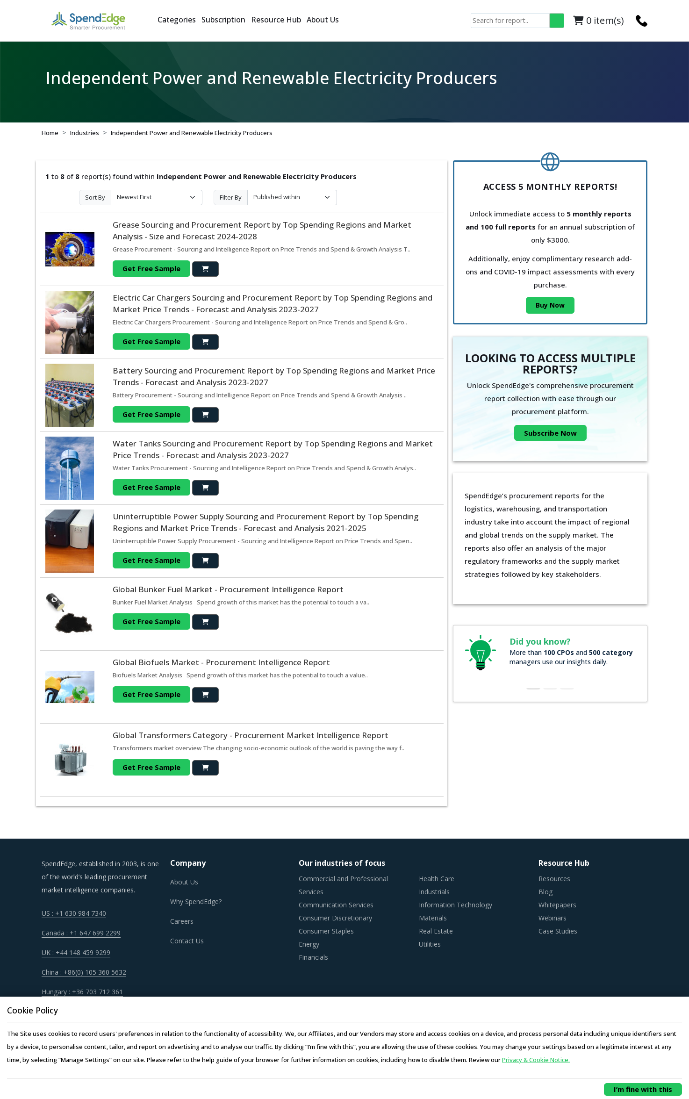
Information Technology (455, 904)
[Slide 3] (567, 688)
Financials (313, 957)
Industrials (434, 891)
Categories (177, 19)
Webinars (552, 917)
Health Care (436, 878)
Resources (554, 878)
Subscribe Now (550, 433)
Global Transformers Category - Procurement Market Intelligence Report (250, 735)
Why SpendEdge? (196, 901)
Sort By (95, 197)
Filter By (231, 197)
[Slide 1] (533, 688)
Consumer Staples (326, 931)
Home (50, 133)
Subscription (223, 19)
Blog (545, 891)
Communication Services (336, 904)
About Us (323, 19)
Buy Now (550, 305)
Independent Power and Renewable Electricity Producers (192, 133)
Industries (84, 133)
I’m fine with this (643, 1089)
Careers (182, 921)
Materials (433, 917)
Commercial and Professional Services (343, 885)
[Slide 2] (550, 688)
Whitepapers (557, 904)
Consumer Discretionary (335, 917)
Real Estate (436, 931)
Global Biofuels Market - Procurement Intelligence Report (221, 662)
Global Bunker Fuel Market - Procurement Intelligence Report (228, 589)
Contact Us (187, 940)
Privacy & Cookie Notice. (536, 1060)
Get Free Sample (151, 268)
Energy (309, 944)
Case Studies (557, 931)
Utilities (430, 944)
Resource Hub (276, 19)
